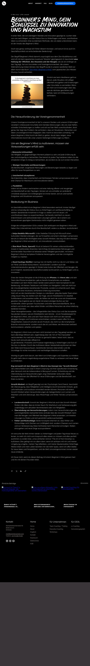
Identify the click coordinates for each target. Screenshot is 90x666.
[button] (65, 3)
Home (33, 522)
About (32, 529)
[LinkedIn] (7, 541)
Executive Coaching (56, 529)
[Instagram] (10, 541)
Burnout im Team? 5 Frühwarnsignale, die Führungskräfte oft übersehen (13, 506)
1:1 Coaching (75, 526)
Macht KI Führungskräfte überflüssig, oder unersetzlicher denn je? (44, 506)
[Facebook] (13, 541)
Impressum (34, 538)
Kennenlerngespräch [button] (78, 529)
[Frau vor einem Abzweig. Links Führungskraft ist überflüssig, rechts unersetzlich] (45, 494)
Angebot (33, 532)
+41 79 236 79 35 (17, 536)
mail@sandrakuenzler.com (15, 534)
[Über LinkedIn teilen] (21, 471)
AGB (31, 544)
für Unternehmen (58, 522)
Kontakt (9, 522)
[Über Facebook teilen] (12, 471)
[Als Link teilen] (25, 471)
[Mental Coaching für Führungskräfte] (74, 494)
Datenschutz (34, 541)
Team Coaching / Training (58, 526)
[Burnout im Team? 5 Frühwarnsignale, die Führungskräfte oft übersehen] (15, 494)
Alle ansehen (84, 483)
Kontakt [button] (33, 535)
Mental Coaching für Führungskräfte (70, 506)
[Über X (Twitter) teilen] (16, 471)
